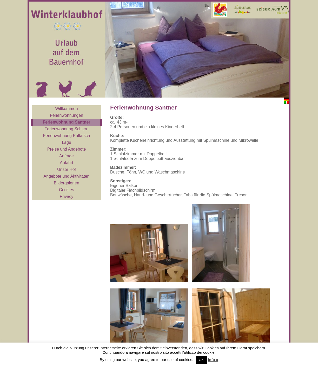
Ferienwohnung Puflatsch (66, 135)
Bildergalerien (66, 183)
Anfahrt (66, 162)
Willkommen (66, 108)
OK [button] (201, 360)
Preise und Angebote (66, 149)
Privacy (66, 196)
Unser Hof (66, 169)
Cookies (66, 190)
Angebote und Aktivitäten (66, 176)
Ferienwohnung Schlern (67, 129)
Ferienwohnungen (66, 115)
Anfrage (66, 156)
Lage (66, 142)
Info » (213, 359)
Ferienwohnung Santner (66, 122)
